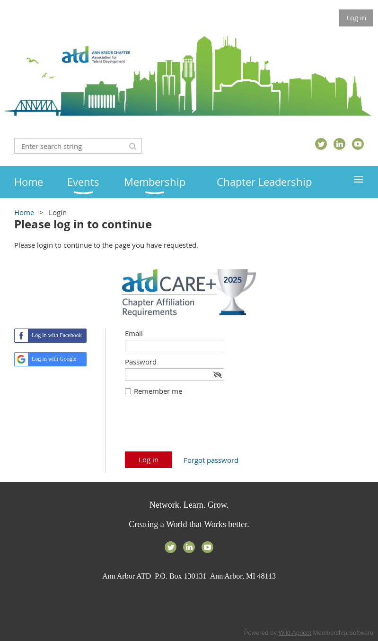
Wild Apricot (295, 632)
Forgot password (211, 460)
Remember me (158, 391)
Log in (356, 17)
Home (24, 212)
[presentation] (197, 428)
